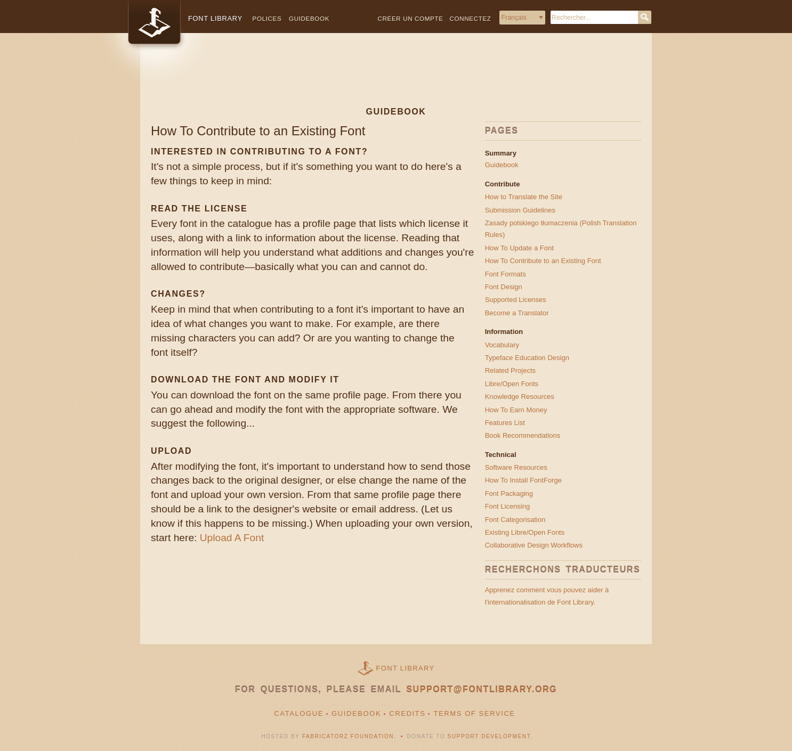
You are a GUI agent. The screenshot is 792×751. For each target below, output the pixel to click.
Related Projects (510, 370)
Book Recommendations (523, 435)
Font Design (503, 287)
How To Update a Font (519, 248)
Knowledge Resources (519, 397)
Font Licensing (507, 506)
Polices (267, 18)
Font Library (405, 668)
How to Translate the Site (523, 197)
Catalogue (299, 713)
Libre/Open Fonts (511, 384)
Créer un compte (410, 18)
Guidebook (309, 18)
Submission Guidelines (520, 210)
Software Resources (516, 467)
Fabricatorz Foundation (348, 736)
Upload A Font (232, 537)
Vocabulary (502, 345)
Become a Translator (517, 313)
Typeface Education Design (527, 358)
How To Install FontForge (523, 480)
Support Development (489, 736)
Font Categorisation (515, 520)
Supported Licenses (515, 300)
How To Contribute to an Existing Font (543, 261)
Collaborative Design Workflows (534, 545)
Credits (407, 713)
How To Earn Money (516, 410)
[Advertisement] (396, 78)
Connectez (470, 18)
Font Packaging (509, 493)
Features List (505, 423)
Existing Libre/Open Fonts (525, 532)
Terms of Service (474, 713)
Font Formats (505, 274)
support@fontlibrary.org (481, 689)
